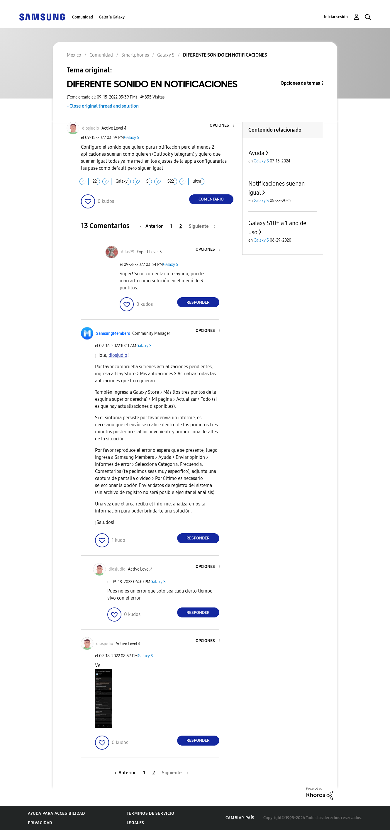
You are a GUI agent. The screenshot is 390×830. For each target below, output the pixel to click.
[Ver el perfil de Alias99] (127, 251)
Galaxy (122, 181)
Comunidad (82, 17)
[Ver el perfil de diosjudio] (90, 128)
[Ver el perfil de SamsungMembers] (113, 333)
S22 (170, 181)
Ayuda (256, 153)
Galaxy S (131, 137)
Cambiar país (240, 817)
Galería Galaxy (112, 17)
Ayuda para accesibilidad (56, 813)
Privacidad (40, 822)
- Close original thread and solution (103, 106)
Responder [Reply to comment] (198, 302)
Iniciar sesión (336, 16)
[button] (223, 125)
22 (95, 181)
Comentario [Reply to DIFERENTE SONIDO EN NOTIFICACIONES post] (211, 199)
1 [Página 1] (171, 226)
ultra (197, 181)
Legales (135, 822)
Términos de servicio (150, 813)
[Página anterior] (153, 226)
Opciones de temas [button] (300, 83)
